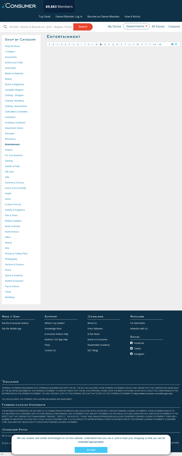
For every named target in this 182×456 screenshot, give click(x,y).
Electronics (10, 139)
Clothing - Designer (14, 95)
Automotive (10, 68)
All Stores (158, 26)
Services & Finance (14, 264)
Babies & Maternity (14, 73)
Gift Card (9, 171)
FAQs (47, 344)
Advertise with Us (139, 328)
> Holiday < (10, 51)
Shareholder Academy (98, 344)
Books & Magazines (14, 84)
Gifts (7, 177)
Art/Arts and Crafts (14, 62)
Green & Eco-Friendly (15, 188)
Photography (11, 259)
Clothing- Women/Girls (16, 106)
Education (10, 133)
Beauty (8, 79)
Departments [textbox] (135, 26)
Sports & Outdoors (14, 275)
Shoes (8, 270)
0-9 (154, 44)
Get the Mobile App (11, 328)
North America (12, 231)
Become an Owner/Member (103, 16)
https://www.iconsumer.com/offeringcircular (153, 393)
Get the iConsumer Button (15, 323)
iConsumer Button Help (56, 333)
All (160, 44)
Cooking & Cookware (15, 122)
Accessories (11, 57)
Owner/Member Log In (69, 16)
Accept (91, 449)
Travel (8, 292)
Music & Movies (12, 226)
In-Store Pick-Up (13, 204)
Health (8, 193)
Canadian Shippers (14, 90)
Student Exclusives (14, 281)
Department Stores (14, 128)
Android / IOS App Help (56, 339)
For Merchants (137, 323)
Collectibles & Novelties (16, 111)
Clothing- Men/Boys (14, 100)
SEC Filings (92, 350)
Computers (10, 117)
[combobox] (136, 26)
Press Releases (95, 328)
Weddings (10, 297)
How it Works (132, 16)
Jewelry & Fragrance (15, 210)
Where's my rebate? (55, 323)
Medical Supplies (13, 221)
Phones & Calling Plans (16, 253)
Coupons (174, 26)
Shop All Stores (12, 46)
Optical (8, 242)
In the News (93, 333)
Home (8, 199)
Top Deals (45, 16)
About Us (92, 323)
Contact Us (50, 350)
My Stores (114, 26)
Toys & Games (12, 286)
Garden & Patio (12, 166)
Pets (7, 248)
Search (82, 26)
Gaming (9, 161)
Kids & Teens (11, 215)
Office (8, 237)
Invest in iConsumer (97, 339)
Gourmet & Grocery (14, 182)
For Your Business (14, 155)
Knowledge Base (53, 328)
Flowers (9, 150)
